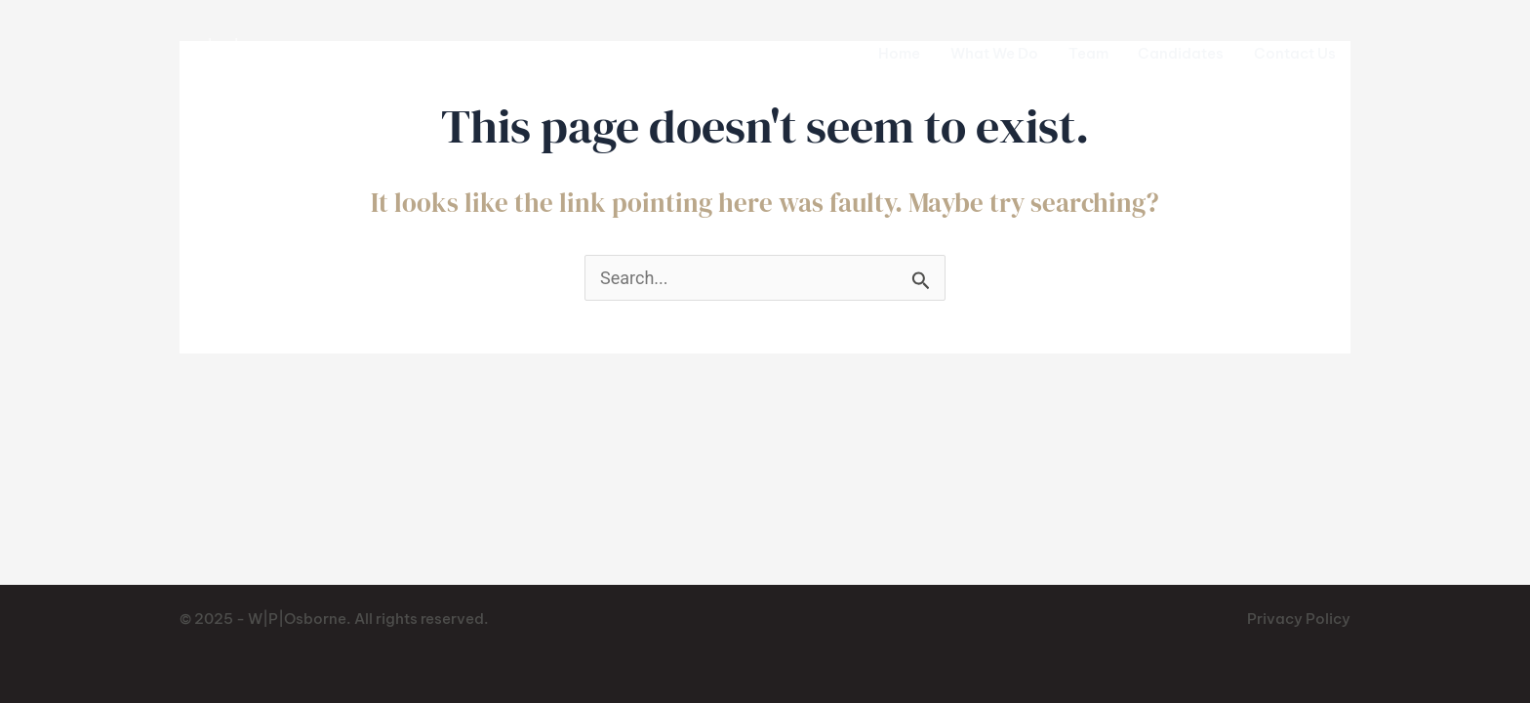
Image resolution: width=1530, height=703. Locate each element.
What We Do (994, 53)
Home (899, 53)
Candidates (1181, 53)
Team (1088, 53)
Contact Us (1295, 53)
